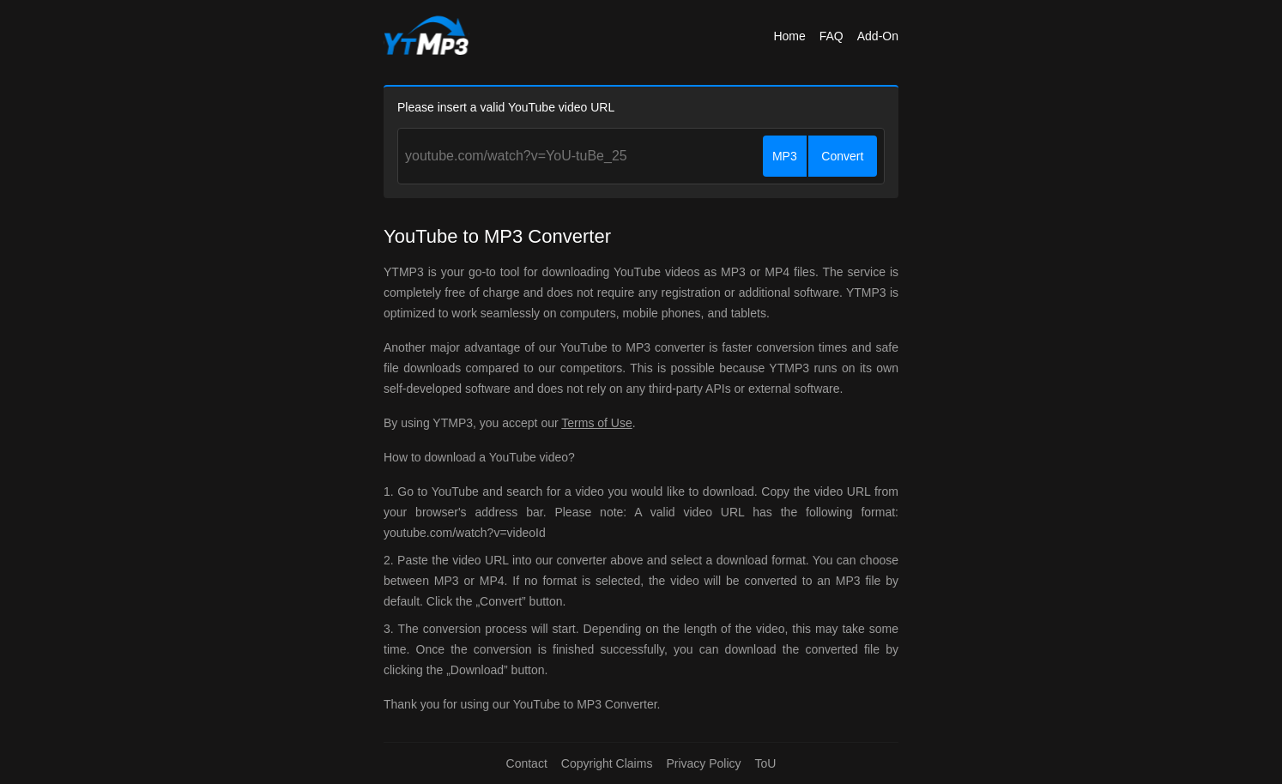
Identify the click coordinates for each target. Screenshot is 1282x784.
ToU (766, 763)
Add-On (877, 36)
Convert (842, 156)
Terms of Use (596, 423)
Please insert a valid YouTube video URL (505, 107)
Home (789, 36)
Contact (526, 763)
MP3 (784, 156)
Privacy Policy (703, 763)
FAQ (831, 36)
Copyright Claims (607, 763)
